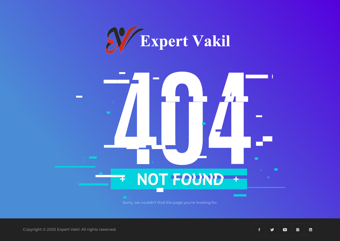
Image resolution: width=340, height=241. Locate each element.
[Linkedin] (310, 230)
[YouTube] (285, 230)
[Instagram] (297, 230)
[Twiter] (272, 230)
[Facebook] (259, 230)
